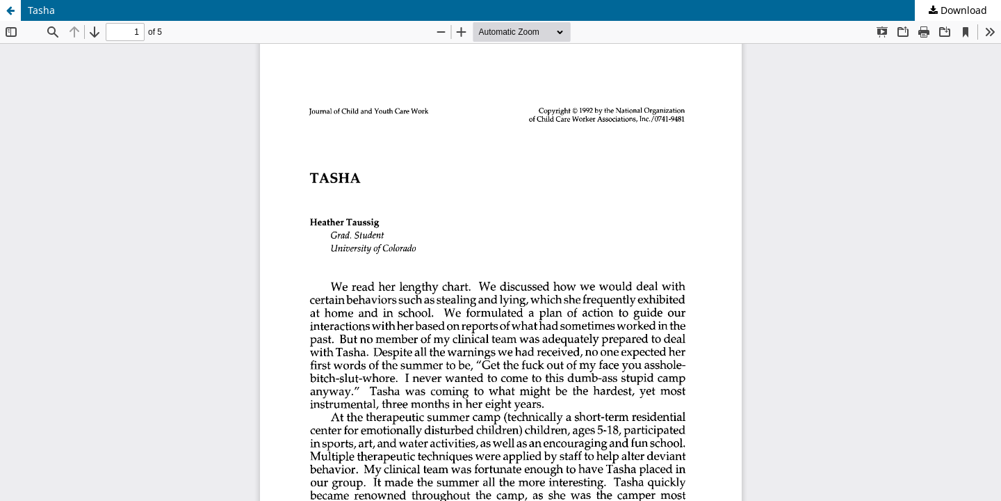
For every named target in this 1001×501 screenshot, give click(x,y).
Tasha (41, 10)
